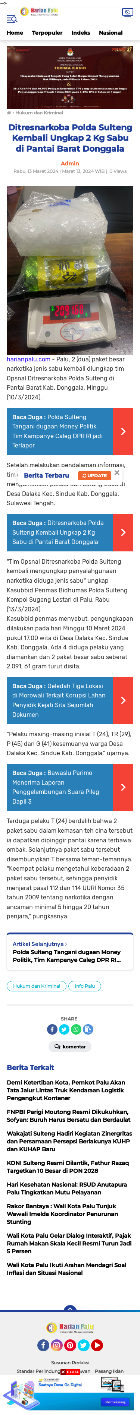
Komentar (70, 1046)
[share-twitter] (64, 1029)
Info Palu (85, 986)
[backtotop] (70, 1312)
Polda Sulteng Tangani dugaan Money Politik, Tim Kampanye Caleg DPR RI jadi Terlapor (67, 956)
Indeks (80, 32)
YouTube (102, 1348)
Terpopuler (47, 32)
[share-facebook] (52, 1029)
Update (95, 475)
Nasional (110, 32)
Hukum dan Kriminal (36, 986)
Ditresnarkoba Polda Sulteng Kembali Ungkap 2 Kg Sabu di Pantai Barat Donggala (58, 532)
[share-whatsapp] (76, 1029)
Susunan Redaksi (70, 1362)
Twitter (87, 1348)
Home (15, 32)
